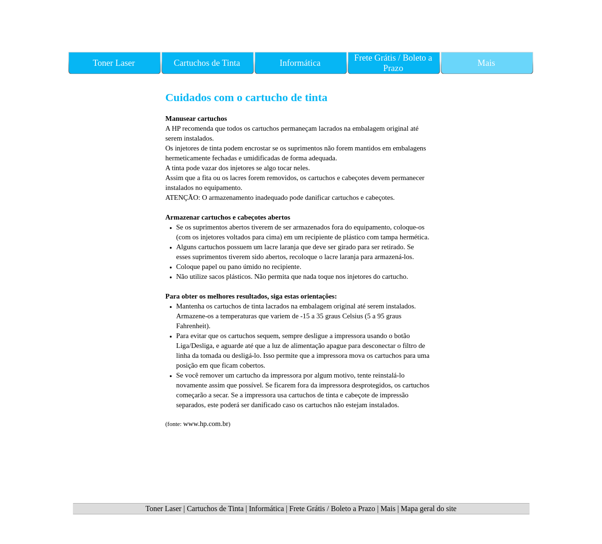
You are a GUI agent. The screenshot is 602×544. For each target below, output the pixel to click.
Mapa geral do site (429, 508)
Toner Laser (163, 508)
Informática (266, 508)
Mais (388, 508)
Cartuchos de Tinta (215, 508)
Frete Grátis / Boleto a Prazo (332, 508)
